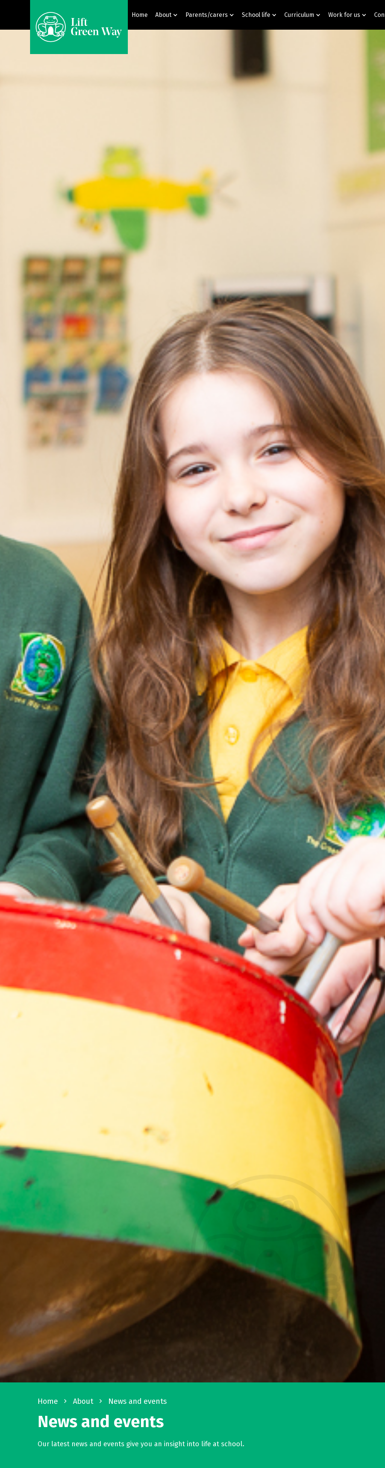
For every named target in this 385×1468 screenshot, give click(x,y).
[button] (167, 15)
